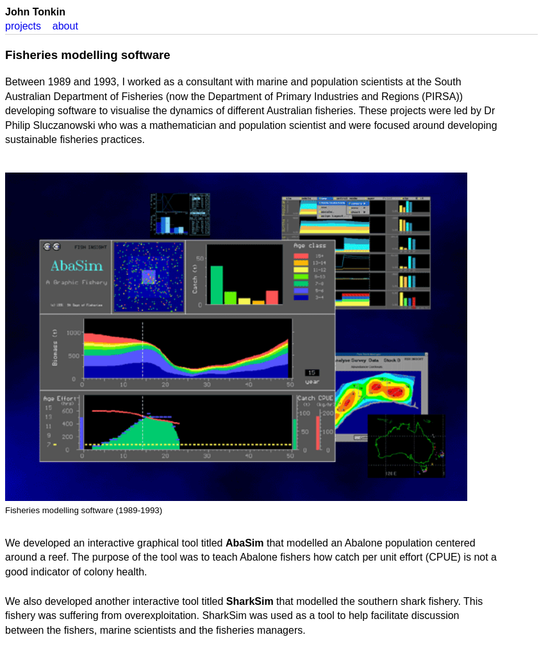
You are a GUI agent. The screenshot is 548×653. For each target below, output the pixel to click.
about (65, 26)
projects (23, 26)
